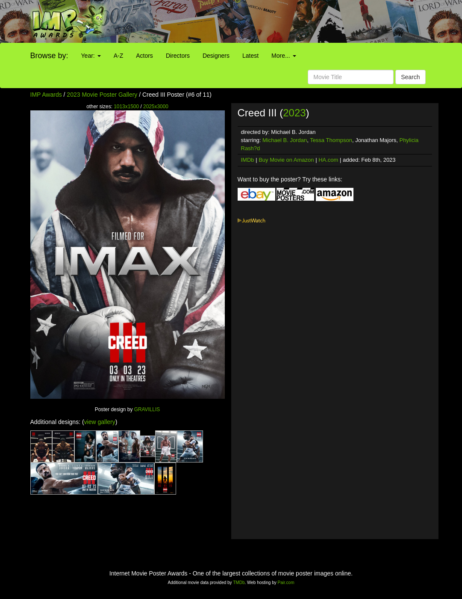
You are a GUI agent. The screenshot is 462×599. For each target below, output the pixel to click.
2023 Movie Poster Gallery (102, 94)
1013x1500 (126, 107)
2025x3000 (155, 107)
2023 (294, 113)
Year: (91, 55)
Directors (178, 55)
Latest (250, 55)
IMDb (247, 160)
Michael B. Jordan (284, 140)
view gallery (99, 421)
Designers (216, 55)
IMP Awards (46, 94)
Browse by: (49, 55)
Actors (144, 55)
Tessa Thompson (331, 140)
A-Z (119, 55)
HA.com (328, 160)
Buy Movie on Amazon (286, 160)
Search (410, 77)
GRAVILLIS (147, 409)
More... (283, 55)
